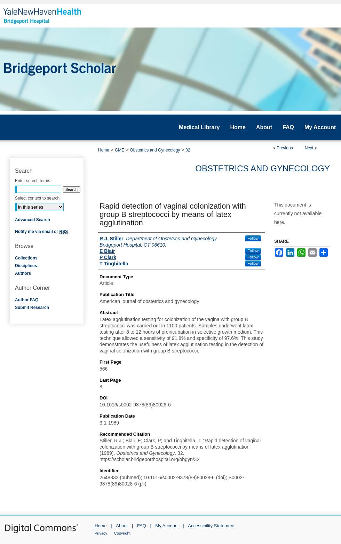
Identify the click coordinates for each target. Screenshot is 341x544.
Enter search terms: (33, 180)
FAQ (141, 525)
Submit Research (32, 307)
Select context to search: (38, 198)
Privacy (101, 533)
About (122, 525)
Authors (23, 273)
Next (309, 148)
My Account (167, 525)
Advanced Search (32, 219)
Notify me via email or (41, 231)
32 (187, 150)
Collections (26, 258)
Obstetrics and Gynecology (155, 150)
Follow (253, 238)
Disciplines (26, 265)
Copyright (122, 533)
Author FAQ (26, 299)
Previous (285, 148)
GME (119, 150)
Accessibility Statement (211, 525)
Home (103, 150)
